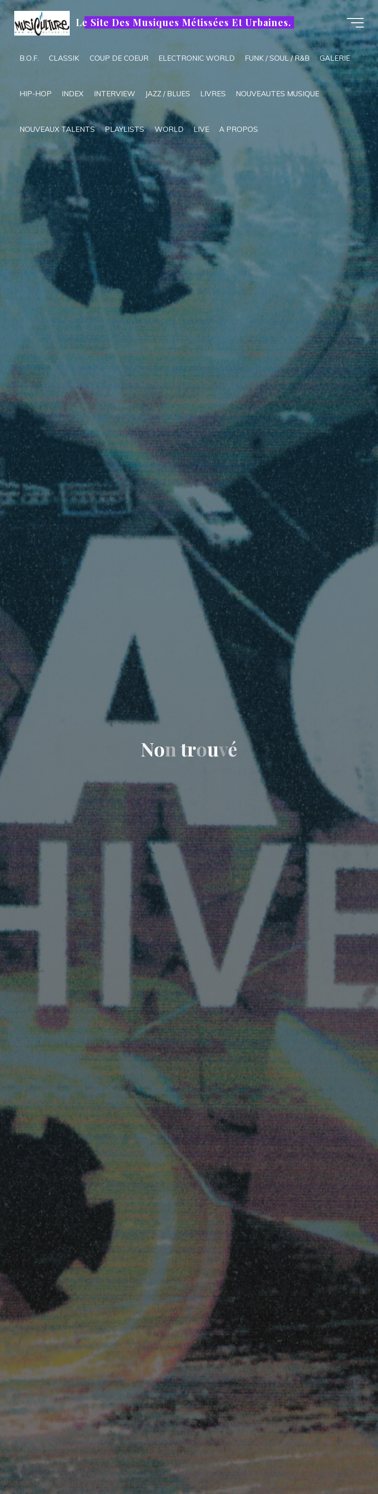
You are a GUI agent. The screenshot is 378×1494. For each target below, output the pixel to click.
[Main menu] (355, 23)
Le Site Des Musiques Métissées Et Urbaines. (183, 22)
